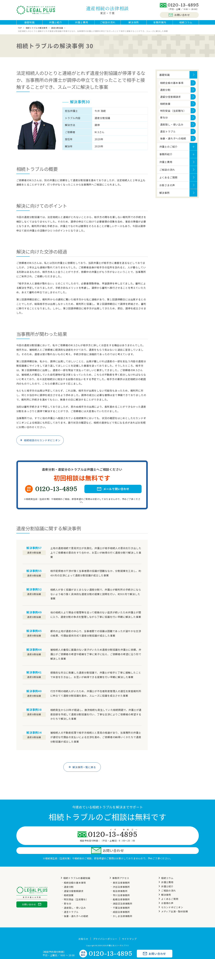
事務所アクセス (119, 870)
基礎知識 (29, 24)
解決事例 (133, 24)
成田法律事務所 (121, 903)
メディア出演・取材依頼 (173, 903)
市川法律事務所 (121, 887)
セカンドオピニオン (170, 899)
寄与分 (164, 120)
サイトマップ (129, 930)
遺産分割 (165, 93)
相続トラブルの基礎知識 (75, 870)
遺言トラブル (168, 134)
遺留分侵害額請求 (170, 100)
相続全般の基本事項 (171, 86)
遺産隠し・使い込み (171, 127)
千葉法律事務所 (121, 899)
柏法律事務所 (120, 882)
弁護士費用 (81, 24)
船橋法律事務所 (121, 891)
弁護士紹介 (55, 24)
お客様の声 (165, 895)
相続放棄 (165, 107)
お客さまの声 (167, 188)
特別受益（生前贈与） (173, 114)
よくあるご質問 (168, 180)
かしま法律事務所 (122, 907)
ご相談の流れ (107, 24)
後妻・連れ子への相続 (173, 141)
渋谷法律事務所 (121, 878)
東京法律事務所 (121, 874)
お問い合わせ (179, 15)
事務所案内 (159, 24)
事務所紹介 (165, 157)
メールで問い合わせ (113, 492)
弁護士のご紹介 (168, 150)
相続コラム (185, 24)
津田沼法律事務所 (122, 895)
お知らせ (83, 930)
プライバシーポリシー (105, 930)
